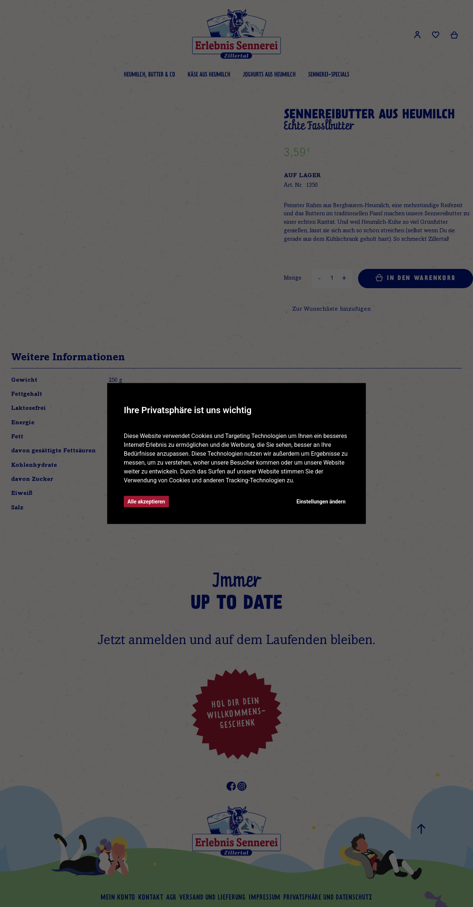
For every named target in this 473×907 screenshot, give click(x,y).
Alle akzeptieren (146, 502)
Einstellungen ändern (321, 502)
